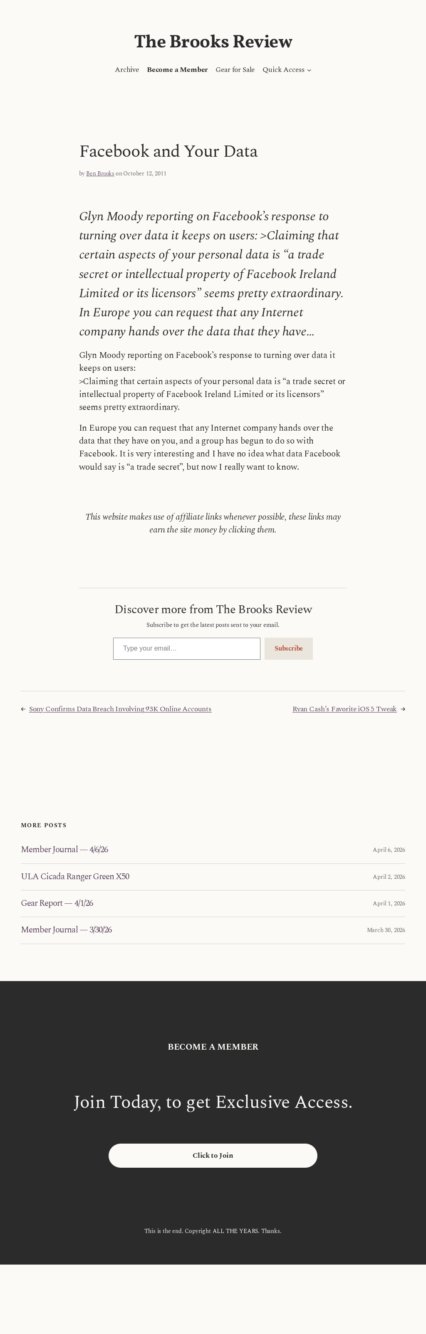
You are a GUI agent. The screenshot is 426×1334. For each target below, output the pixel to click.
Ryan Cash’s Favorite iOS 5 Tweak (344, 709)
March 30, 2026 (386, 930)
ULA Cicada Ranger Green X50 (75, 877)
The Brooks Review (213, 42)
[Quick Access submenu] (309, 70)
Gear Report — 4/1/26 (57, 903)
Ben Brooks (100, 173)
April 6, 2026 (389, 850)
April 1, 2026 (389, 903)
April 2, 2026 (389, 877)
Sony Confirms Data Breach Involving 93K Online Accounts (120, 709)
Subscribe (289, 648)
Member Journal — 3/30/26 (66, 930)
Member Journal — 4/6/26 (64, 850)
